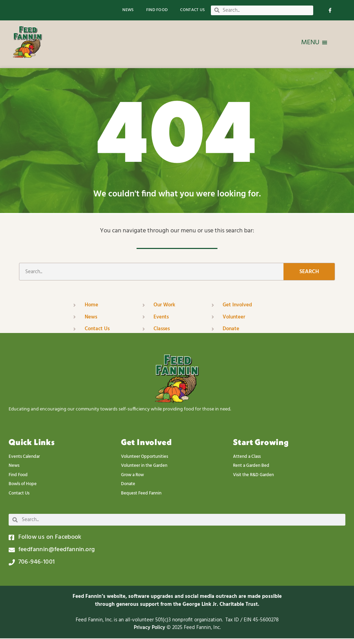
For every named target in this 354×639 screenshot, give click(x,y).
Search (309, 272)
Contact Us (192, 10)
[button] (310, 42)
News (127, 10)
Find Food (157, 10)
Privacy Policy (150, 628)
